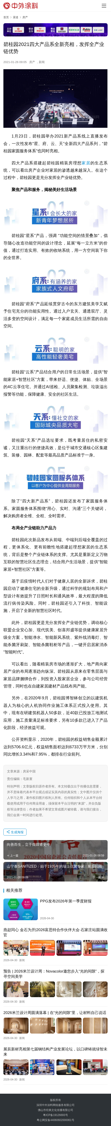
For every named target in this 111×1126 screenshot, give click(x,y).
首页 (6, 17)
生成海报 (15, 832)
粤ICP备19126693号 (55, 1114)
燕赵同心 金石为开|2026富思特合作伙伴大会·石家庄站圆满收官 (55, 932)
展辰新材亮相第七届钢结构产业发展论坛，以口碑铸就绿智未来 (55, 1051)
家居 (86, 163)
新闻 (42, 62)
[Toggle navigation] (104, 6)
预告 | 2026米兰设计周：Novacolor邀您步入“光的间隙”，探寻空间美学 (53, 973)
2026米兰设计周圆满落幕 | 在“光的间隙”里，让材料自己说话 (54, 1012)
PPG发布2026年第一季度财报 (66, 901)
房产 (32, 62)
